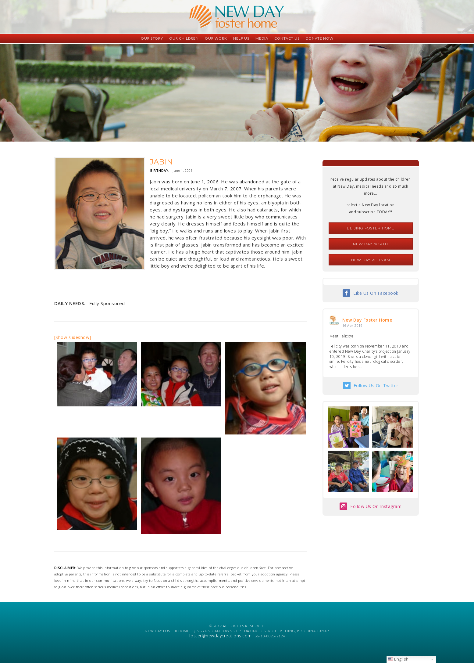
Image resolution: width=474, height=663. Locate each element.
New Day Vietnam (370, 260)
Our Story (152, 38)
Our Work (216, 38)
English (398, 659)
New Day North (370, 244)
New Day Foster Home (367, 320)
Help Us (241, 38)
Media (261, 38)
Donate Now (319, 38)
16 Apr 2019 (352, 325)
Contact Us (287, 38)
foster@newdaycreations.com (220, 636)
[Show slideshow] (72, 337)
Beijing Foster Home (370, 228)
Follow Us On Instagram (375, 506)
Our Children (184, 38)
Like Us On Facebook (375, 293)
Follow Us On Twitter (376, 385)
